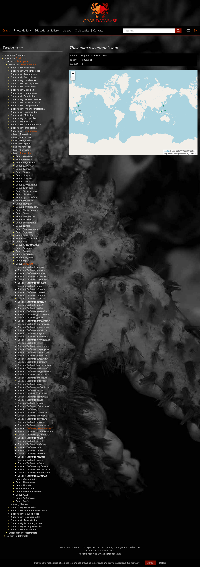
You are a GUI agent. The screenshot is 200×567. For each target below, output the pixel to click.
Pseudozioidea (31, 513)
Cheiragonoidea (32, 83)
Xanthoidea (30, 529)
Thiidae (24, 504)
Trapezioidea (31, 520)
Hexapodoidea (31, 105)
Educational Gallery (47, 30)
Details (162, 562)
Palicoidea (29, 121)
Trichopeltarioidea (33, 526)
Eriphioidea (30, 96)
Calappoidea (30, 73)
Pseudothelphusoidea (35, 510)
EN (196, 30)
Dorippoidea (30, 92)
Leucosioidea (31, 111)
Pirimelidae (26, 146)
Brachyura (21, 58)
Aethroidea (29, 67)
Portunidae (26, 153)
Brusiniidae (26, 134)
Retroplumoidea (32, 516)
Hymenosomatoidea (34, 108)
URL (83, 64)
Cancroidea (30, 77)
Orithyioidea (30, 118)
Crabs (6, 30)
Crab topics (82, 30)
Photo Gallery (22, 30)
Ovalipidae (25, 143)
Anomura (20, 54)
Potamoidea (30, 507)
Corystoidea (30, 86)
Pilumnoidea (30, 127)
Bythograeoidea (32, 70)
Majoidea (29, 115)
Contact (98, 30)
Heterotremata (28, 64)
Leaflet (167, 151)
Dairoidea (29, 89)
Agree (151, 562)
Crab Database (108, 553)
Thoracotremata (29, 532)
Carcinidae (25, 137)
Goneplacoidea (32, 102)
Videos (67, 30)
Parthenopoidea (32, 124)
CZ (188, 30)
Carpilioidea (30, 80)
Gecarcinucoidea (32, 99)
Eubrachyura (21, 61)
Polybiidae (25, 149)
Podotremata (21, 535)
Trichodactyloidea (33, 523)
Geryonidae (26, 140)
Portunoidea (30, 130)
